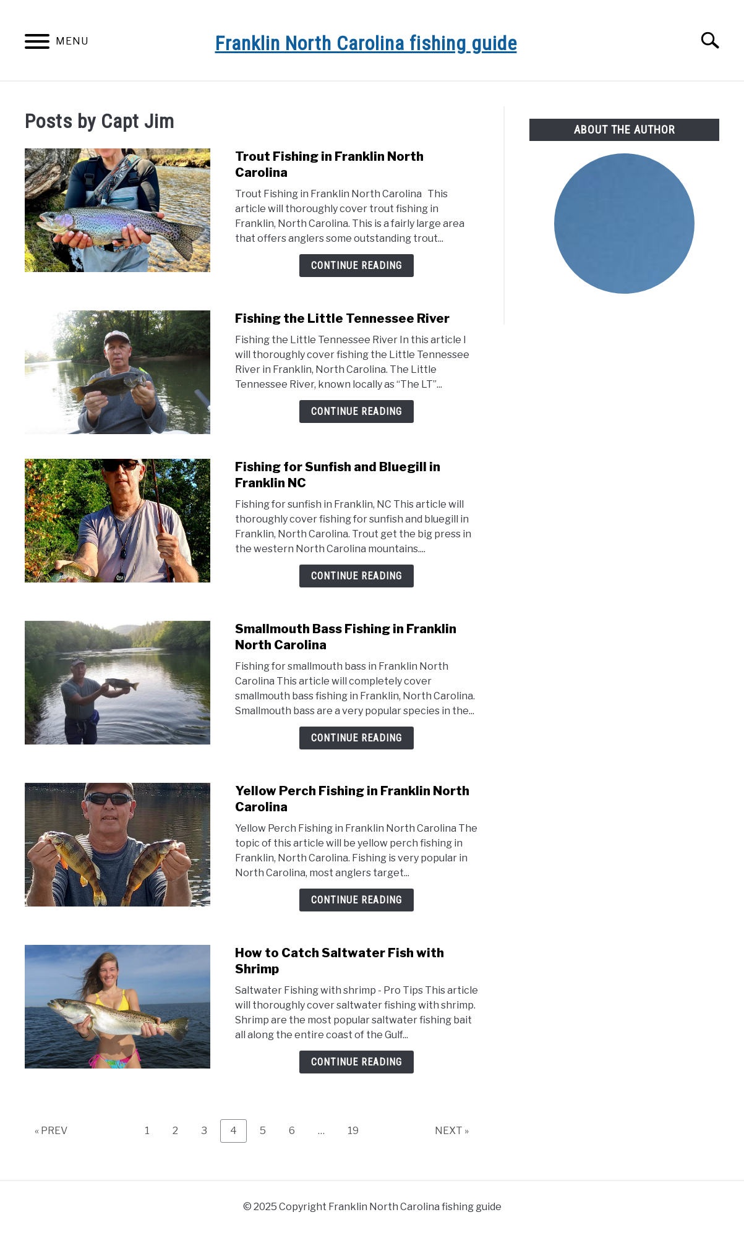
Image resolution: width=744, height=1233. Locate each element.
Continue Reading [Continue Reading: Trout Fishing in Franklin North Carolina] (356, 265)
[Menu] (37, 44)
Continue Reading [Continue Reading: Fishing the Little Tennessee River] (356, 411)
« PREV (51, 1131)
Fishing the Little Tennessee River (342, 318)
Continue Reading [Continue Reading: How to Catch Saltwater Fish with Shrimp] (356, 1062)
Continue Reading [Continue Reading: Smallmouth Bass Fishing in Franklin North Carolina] (356, 738)
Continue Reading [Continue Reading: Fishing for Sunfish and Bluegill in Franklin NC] (356, 576)
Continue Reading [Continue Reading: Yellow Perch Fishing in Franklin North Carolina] (356, 900)
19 (358, 1130)
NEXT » (452, 1131)
